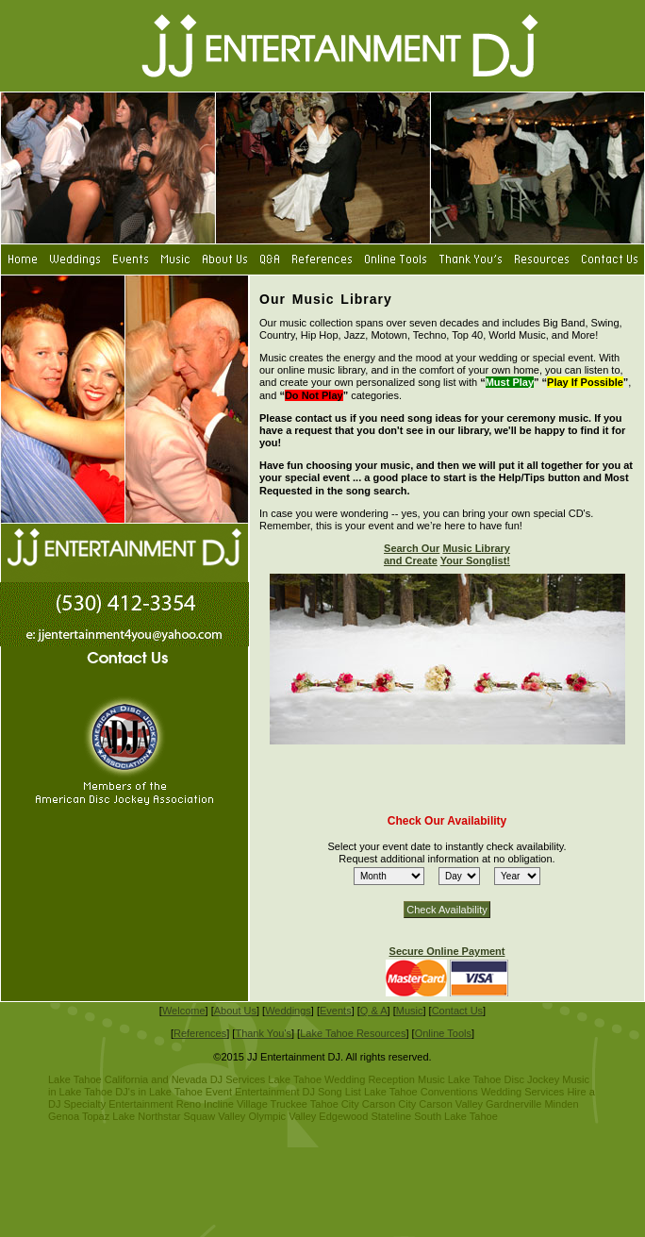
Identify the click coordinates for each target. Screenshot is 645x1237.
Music (409, 1010)
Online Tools (443, 1033)
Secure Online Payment (447, 951)
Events (336, 1010)
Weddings (288, 1010)
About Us (235, 1010)
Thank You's (263, 1033)
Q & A (374, 1010)
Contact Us (457, 1010)
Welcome (184, 1010)
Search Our (411, 548)
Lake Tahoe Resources (352, 1033)
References (200, 1033)
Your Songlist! (475, 560)
